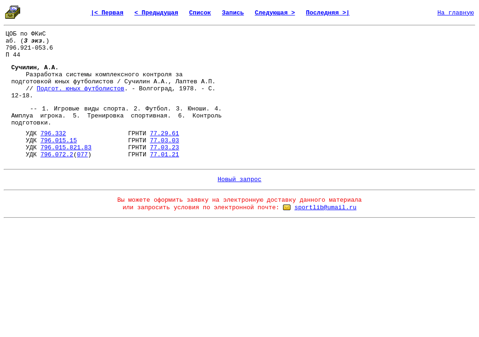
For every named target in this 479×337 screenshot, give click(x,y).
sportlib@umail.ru (325, 207)
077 (82, 154)
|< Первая (107, 12)
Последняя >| (328, 12)
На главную (455, 12)
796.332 (53, 133)
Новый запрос (239, 179)
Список (200, 12)
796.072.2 (56, 154)
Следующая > (275, 12)
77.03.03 (164, 140)
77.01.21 (164, 154)
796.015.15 (58, 140)
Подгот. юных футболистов (80, 88)
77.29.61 (164, 133)
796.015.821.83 (65, 147)
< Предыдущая (156, 12)
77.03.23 (164, 147)
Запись (233, 12)
